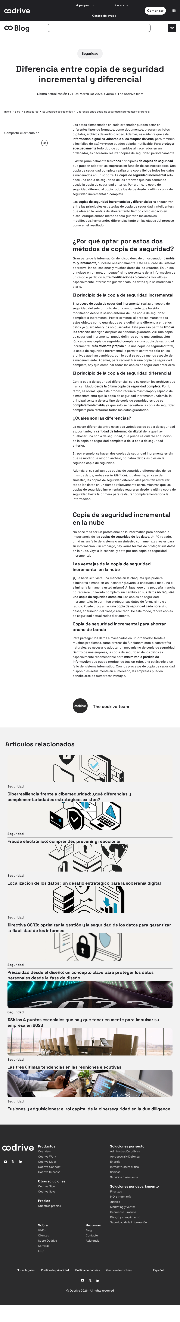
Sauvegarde (31, 111)
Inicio (7, 111)
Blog (17, 111)
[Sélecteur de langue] (174, 10)
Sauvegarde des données (57, 111)
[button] (9, 143)
